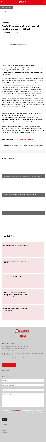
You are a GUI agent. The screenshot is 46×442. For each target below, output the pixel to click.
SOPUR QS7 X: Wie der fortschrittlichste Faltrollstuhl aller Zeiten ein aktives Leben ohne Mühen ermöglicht (15, 294)
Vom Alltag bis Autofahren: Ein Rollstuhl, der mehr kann (22, 176)
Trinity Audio (17, 44)
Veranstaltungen (9, 209)
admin (8, 32)
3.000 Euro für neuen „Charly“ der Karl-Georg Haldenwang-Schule (18, 357)
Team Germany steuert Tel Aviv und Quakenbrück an (34, 146)
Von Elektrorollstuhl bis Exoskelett (15, 213)
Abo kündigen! (5, 370)
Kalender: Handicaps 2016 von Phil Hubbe (11, 146)
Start (2, 7)
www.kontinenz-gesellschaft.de (23, 139)
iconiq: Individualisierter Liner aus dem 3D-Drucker (20, 194)
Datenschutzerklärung (16, 410)
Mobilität (6, 172)
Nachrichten (8, 7)
